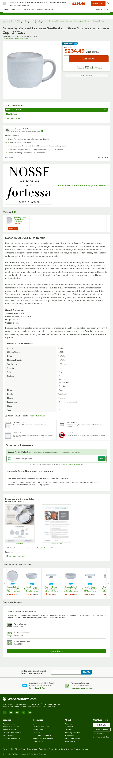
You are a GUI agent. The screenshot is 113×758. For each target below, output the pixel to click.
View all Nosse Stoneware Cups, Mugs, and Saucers (81, 185)
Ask (101, 458)
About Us (68, 724)
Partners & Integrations (11, 738)
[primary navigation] (8, 4)
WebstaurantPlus (9, 724)
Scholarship (69, 735)
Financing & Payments (73, 733)
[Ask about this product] (56, 458)
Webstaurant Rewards (11, 727)
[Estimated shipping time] (42, 131)
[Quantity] (67, 58)
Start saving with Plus (37, 688)
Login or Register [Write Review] (56, 651)
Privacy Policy (78, 464)
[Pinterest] (30, 712)
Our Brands (69, 727)
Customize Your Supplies (12, 733)
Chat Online (98, 733)
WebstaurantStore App (11, 730)
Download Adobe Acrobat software (55, 548)
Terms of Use (67, 464)
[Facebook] (17, 712)
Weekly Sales (38, 730)
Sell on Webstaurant (72, 738)
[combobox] (56, 10)
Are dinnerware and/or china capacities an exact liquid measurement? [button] (38, 478)
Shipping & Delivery (101, 737)
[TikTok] (23, 712)
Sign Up (86, 672)
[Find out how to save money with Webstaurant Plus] (5, 217)
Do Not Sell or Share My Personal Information (72, 749)
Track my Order (102, 729)
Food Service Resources (42, 735)
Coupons (36, 733)
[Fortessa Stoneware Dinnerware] (56, 524)
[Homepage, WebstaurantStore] (56, 4)
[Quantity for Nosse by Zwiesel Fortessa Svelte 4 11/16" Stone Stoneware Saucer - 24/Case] (6, 228)
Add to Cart (12, 229)
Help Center (101, 725)
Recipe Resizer (8, 735)
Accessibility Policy (46, 749)
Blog (34, 724)
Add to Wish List (86, 75)
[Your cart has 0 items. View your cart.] (106, 4)
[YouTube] (11, 712)
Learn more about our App (82, 688)
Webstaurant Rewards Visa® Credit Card (91, 68)
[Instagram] (5, 712)
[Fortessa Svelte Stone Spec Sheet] (19, 524)
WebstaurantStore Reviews (43, 738)
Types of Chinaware (24, 556)
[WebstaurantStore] (33, 699)
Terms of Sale (8, 749)
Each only (68, 47)
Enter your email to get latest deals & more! (33, 672)
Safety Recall (38, 741)
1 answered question (22, 39)
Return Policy (70, 741)
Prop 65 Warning (36, 416)
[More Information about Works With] (15, 212)
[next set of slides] (108, 583)
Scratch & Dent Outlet (41, 727)
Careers (68, 730)
